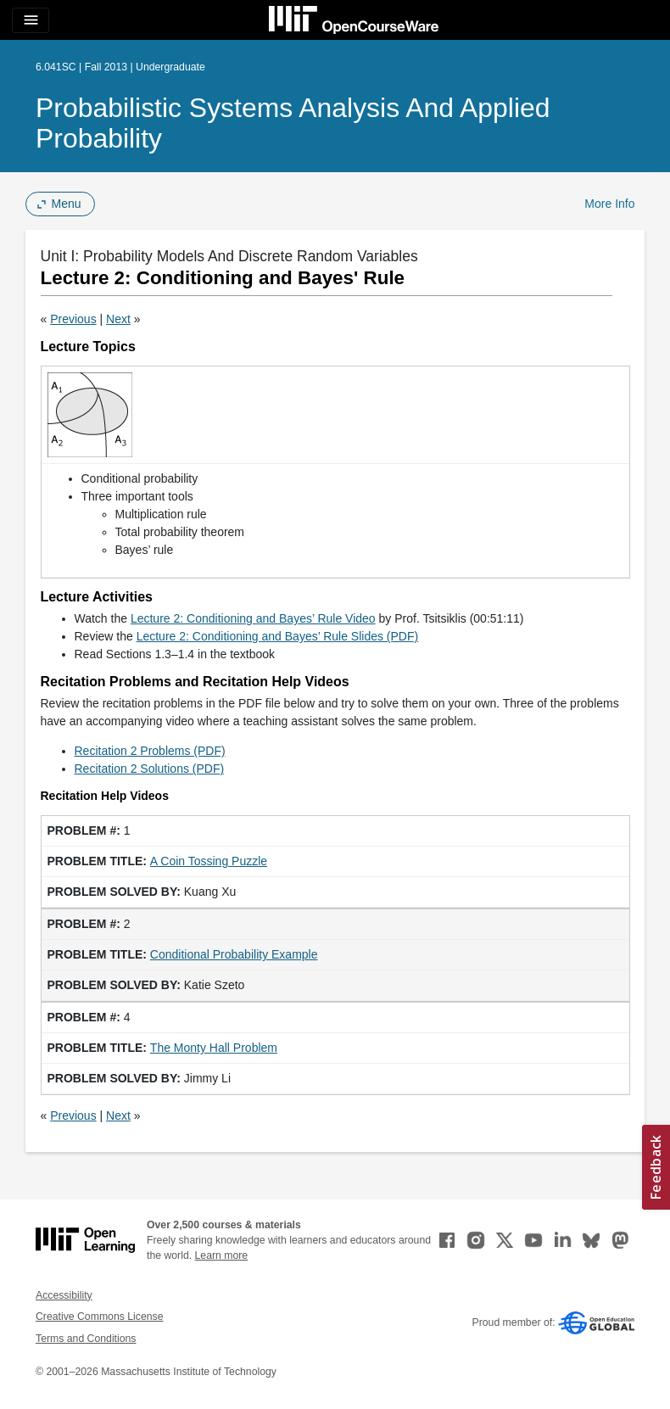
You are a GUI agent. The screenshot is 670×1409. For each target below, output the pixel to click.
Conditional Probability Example (234, 954)
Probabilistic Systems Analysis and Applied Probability (293, 123)
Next (118, 319)
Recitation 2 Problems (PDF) (150, 751)
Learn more (221, 1255)
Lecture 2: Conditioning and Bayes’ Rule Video (253, 618)
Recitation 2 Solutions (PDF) (150, 768)
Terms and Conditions (86, 1339)
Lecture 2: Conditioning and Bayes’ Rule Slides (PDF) (278, 636)
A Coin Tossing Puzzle (208, 861)
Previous (73, 319)
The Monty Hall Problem (213, 1047)
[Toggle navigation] (30, 20)
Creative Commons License (99, 1316)
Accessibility (64, 1295)
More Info (609, 203)
